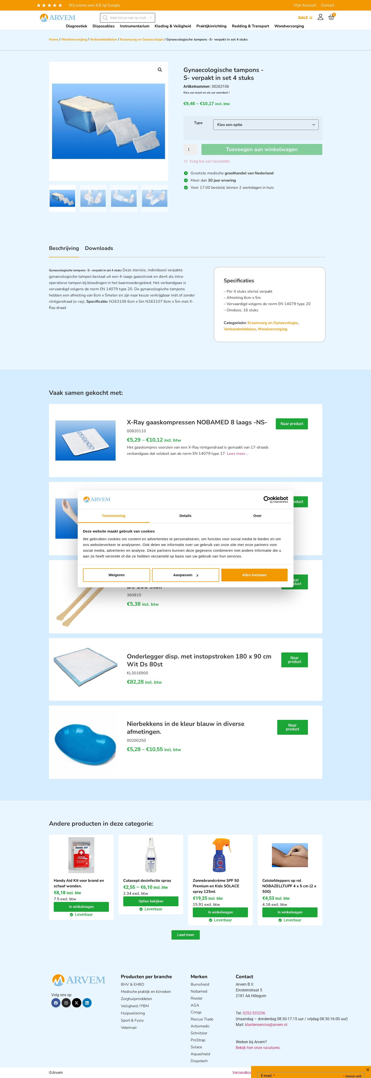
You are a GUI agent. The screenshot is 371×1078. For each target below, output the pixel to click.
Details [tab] (186, 516)
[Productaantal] (190, 149)
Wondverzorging (74, 39)
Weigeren (116, 575)
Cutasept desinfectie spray (147, 880)
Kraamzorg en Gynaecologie (142, 39)
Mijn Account (305, 5)
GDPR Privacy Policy (319, 1047)
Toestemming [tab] (113, 516)
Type (198, 122)
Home (53, 39)
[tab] (64, 250)
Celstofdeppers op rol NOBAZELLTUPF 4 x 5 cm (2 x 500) (289, 886)
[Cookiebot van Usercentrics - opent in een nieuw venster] (267, 499)
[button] (160, 69)
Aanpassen (185, 575)
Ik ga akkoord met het (299, 1047)
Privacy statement (344, 1037)
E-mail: (268, 1004)
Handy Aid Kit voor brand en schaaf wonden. (79, 883)
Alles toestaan (254, 575)
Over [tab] (257, 516)
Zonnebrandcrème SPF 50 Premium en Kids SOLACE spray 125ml (216, 886)
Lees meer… (237, 453)
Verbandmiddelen (103, 39)
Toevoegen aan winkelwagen (262, 149)
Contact (327, 5)
